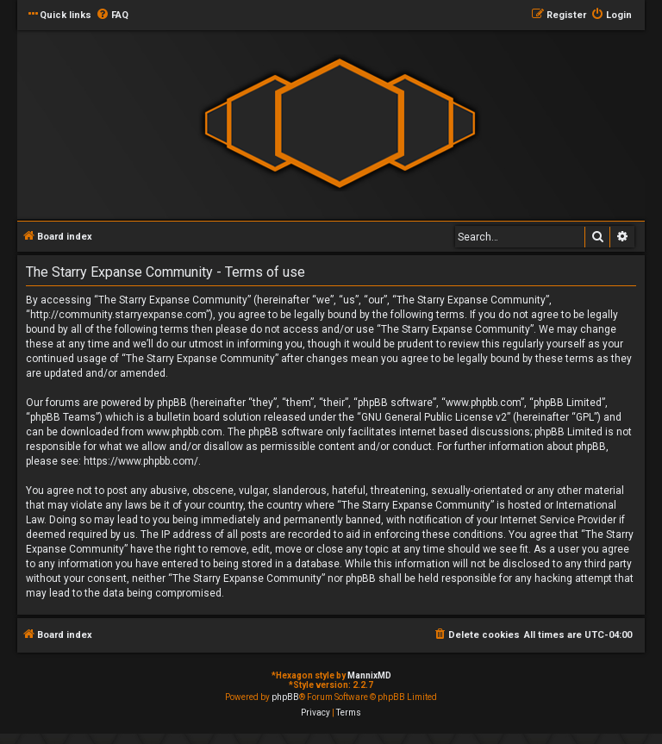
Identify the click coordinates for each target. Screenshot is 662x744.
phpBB (285, 697)
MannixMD (369, 675)
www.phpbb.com (184, 432)
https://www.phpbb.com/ (141, 461)
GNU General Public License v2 (434, 417)
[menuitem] (112, 15)
